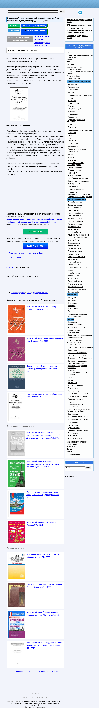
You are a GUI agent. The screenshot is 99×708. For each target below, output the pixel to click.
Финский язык (73, 276)
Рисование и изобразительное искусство (78, 193)
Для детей (72, 106)
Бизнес (71, 311)
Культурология (74, 184)
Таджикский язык (75, 292)
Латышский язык (75, 251)
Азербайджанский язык (77, 238)
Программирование (76, 399)
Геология (71, 377)
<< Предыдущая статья (22, 671)
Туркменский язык (75, 287)
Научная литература (76, 189)
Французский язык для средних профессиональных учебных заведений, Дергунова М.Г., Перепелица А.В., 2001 (43, 435)
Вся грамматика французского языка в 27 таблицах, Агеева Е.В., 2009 (44, 555)
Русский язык (73, 87)
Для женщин (73, 388)
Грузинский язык (75, 281)
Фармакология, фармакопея (80, 335)
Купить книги (35, 245)
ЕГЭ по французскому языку (79, 25)
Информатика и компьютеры (80, 95)
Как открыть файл (41, 37)
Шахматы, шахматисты (77, 396)
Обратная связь (73, 454)
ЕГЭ (68, 62)
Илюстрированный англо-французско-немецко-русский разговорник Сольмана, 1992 (43, 369)
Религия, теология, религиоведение (75, 164)
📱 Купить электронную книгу (34, 31)
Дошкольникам (74, 79)
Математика (73, 84)
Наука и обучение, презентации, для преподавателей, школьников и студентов (80, 70)
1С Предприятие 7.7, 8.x (78, 417)
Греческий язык (74, 248)
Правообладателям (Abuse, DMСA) (42, 44)
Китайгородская (18, 293)
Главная (70, 52)
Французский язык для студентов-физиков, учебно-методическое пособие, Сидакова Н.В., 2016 (44, 645)
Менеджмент (73, 298)
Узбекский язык (74, 229)
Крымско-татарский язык (78, 235)
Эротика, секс (73, 428)
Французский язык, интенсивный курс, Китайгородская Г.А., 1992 (42, 308)
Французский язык (75, 205)
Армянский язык (75, 224)
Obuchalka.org (14, 701)
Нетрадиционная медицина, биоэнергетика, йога (79, 410)
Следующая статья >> (48, 671)
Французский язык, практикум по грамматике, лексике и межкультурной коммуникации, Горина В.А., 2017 (42, 464)
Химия (70, 98)
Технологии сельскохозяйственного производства (77, 372)
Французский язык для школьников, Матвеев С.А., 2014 (41, 523)
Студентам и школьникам (78, 181)
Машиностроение (75, 385)
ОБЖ (70, 135)
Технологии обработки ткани (80, 358)
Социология (73, 114)
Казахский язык (74, 246)
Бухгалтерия (73, 308)
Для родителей (74, 186)
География (72, 173)
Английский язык (75, 202)
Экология (72, 160)
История (71, 138)
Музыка (71, 157)
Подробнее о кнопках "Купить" (24, 50)
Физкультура (73, 154)
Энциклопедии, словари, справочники (77, 443)
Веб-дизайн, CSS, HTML (78, 419)
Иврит (70, 270)
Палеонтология (74, 170)
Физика (71, 92)
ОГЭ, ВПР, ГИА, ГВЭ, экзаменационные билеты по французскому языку (80, 30)
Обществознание (75, 167)
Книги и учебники (74, 76)
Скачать (13, 26)
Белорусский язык (75, 221)
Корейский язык (74, 232)
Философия (73, 146)
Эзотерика (72, 322)
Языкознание (73, 278)
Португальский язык (76, 257)
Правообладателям (17, 257)
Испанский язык (74, 208)
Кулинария (72, 436)
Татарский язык (74, 227)
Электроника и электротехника (73, 331)
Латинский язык (74, 216)
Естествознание (74, 176)
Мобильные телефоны (77, 353)
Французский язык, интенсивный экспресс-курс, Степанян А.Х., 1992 (44, 395)
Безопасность (73, 433)
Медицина (72, 402)
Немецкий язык (74, 210)
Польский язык (74, 254)
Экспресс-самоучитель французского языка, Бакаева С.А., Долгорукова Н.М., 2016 (43, 494)
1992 (29, 293)
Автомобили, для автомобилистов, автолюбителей (74, 343)
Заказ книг (72, 380)
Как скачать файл (16, 253)
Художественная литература (80, 130)
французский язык (40, 293)
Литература (73, 90)
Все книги (71, 447)
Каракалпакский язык (77, 289)
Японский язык (74, 265)
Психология (73, 144)
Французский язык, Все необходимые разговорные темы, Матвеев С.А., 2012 (42, 613)
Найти (69, 452)
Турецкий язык (74, 243)
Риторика (72, 133)
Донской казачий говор (77, 268)
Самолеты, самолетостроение (80, 347)
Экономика (72, 303)
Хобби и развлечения (77, 328)
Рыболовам (73, 425)
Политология (73, 103)
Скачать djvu (35, 232)
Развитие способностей (78, 394)
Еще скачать (13, 30)
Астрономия (73, 152)
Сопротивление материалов (80, 197)
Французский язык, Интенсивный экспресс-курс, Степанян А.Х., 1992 (44, 339)
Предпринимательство (77, 314)
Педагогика (72, 117)
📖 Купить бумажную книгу (34, 26)
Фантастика (73, 414)
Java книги (72, 383)
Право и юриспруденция (78, 149)
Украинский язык (75, 218)
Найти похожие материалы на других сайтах (19, 39)
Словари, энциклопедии (78, 430)
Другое (69, 449)
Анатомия (72, 124)
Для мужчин (73, 422)
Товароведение (74, 317)
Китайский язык (74, 273)
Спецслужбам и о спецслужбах (75, 406)
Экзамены (71, 65)
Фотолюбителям (75, 325)
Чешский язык (74, 259)
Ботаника (72, 127)
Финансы (71, 306)
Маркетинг (72, 300)
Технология (73, 112)
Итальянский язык (75, 213)
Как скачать (39, 40)
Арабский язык (74, 240)
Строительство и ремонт (78, 355)
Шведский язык (74, 262)
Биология (72, 101)
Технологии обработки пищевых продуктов (77, 362)
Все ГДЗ (70, 60)
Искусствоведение (75, 109)
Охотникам (72, 350)
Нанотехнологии (75, 338)
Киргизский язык (75, 284)
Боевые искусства (75, 439)
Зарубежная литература (78, 178)
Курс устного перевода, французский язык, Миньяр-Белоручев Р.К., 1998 (44, 585)
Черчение (72, 141)
